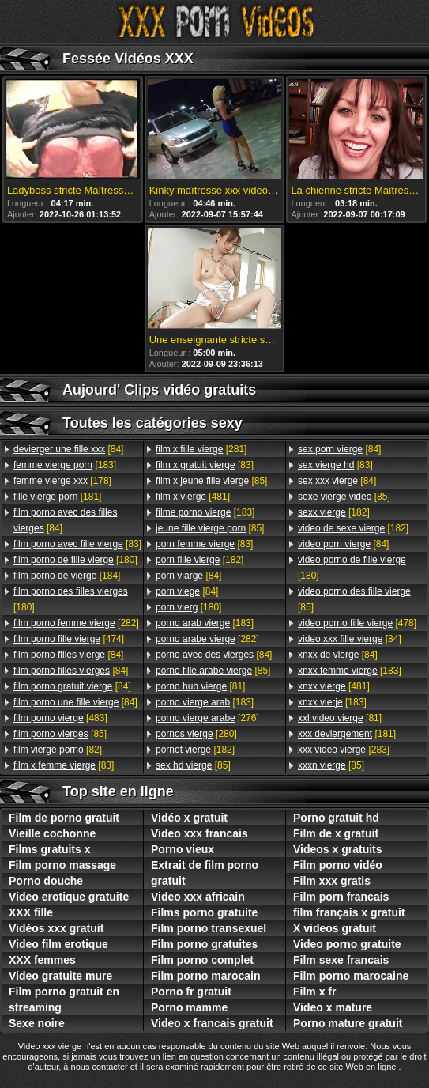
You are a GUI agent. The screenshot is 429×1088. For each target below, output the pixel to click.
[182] (199, 559)
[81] (200, 686)
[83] (77, 544)
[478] (357, 623)
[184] (66, 575)
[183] (64, 464)
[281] (201, 449)
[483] (60, 717)
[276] (207, 717)
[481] (193, 496)
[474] (68, 638)
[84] (68, 449)
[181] (57, 496)
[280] (196, 733)
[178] (62, 480)
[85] (60, 733)
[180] (75, 559)
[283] (343, 749)
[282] (76, 623)
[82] (57, 749)
